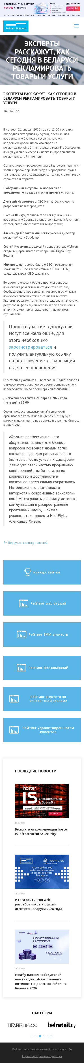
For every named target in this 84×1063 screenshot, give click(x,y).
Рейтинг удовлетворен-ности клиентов (41, 729)
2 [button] (36, 1036)
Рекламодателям (50, 1056)
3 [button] (40, 1036)
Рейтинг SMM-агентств (42, 634)
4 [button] (44, 1036)
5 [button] (48, 1036)
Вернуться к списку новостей (27, 543)
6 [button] (52, 1036)
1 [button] (32, 1036)
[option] (22, 1024)
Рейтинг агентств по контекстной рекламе (38, 698)
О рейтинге (30, 1056)
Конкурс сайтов (42, 572)
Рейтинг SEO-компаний (42, 667)
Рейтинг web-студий (42, 603)
